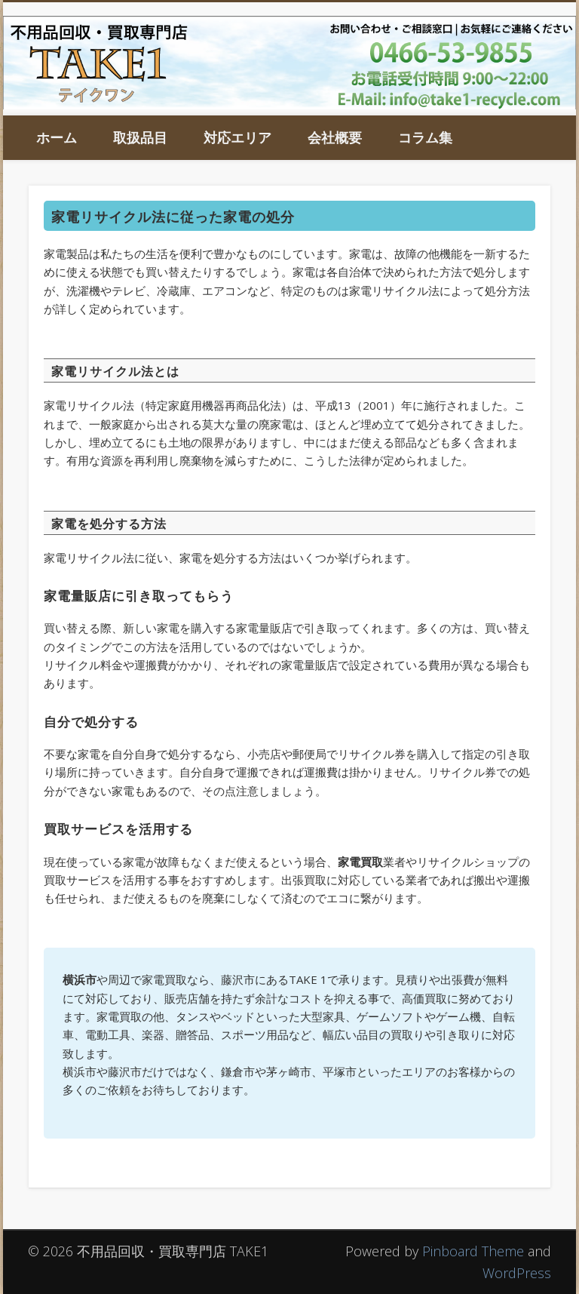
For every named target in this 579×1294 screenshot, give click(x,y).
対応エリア (237, 137)
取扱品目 (140, 137)
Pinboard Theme (473, 1251)
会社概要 (335, 137)
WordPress (516, 1273)
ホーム (56, 137)
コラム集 (425, 137)
